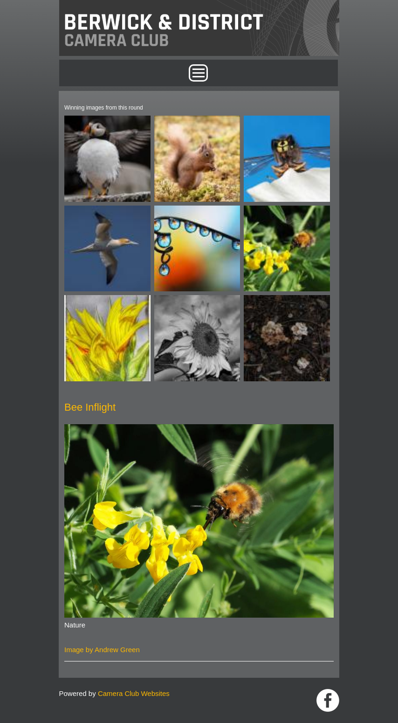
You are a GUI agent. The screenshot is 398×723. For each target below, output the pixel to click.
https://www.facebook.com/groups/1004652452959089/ (327, 700)
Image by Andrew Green (102, 650)
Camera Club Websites (134, 693)
